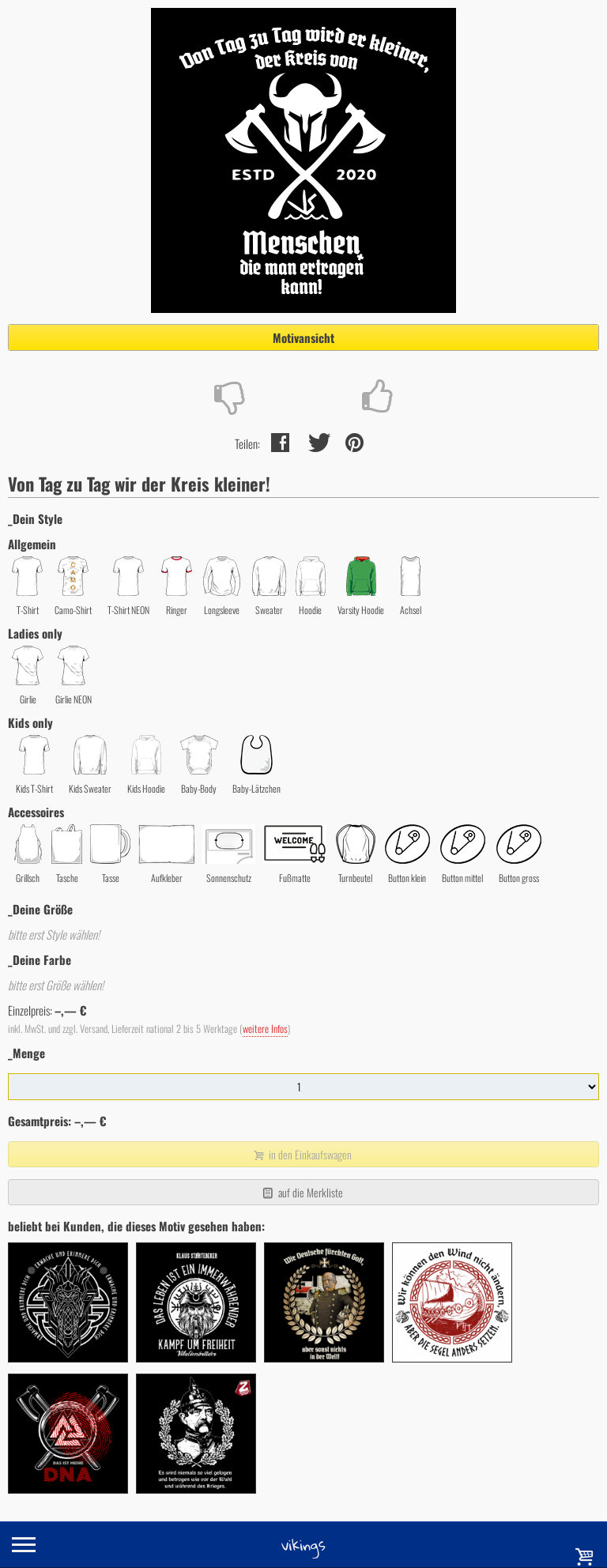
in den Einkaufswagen (302, 1154)
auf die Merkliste (301, 1192)
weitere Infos (265, 1028)
